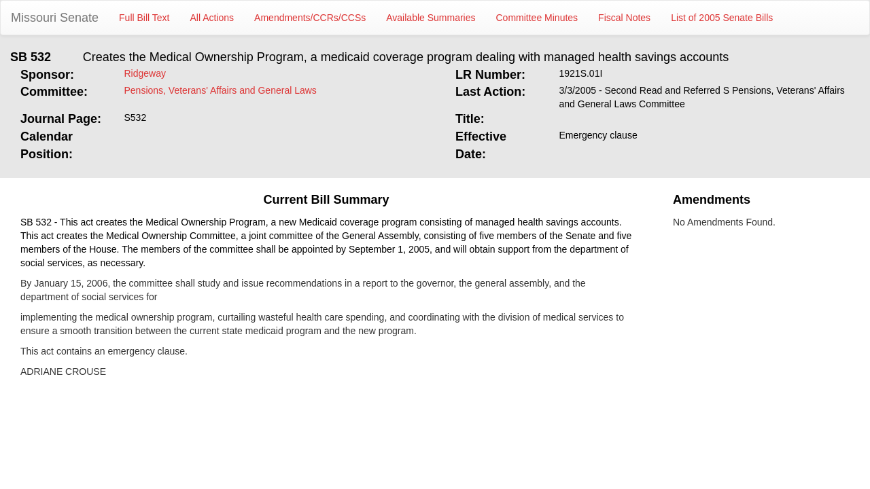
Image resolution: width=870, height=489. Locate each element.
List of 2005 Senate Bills (722, 17)
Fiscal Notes (624, 17)
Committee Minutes (537, 17)
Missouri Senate (55, 17)
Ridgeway (145, 73)
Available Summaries (430, 17)
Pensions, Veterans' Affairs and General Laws (220, 90)
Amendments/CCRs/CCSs (310, 17)
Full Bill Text (144, 17)
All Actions (212, 17)
